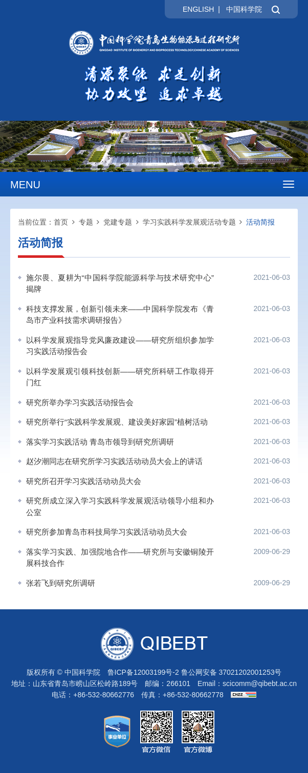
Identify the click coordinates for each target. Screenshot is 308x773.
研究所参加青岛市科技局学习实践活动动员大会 (106, 531)
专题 (86, 222)
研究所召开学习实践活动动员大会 (83, 481)
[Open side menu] (288, 184)
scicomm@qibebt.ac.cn (260, 683)
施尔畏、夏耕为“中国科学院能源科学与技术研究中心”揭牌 (120, 283)
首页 (61, 222)
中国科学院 (244, 9)
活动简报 (260, 222)
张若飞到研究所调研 (60, 583)
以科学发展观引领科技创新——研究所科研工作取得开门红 (120, 377)
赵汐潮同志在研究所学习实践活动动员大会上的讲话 (114, 461)
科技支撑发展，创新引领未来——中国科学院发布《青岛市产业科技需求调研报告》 (120, 314)
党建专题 (117, 222)
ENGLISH (198, 9)
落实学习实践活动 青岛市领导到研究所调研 (100, 441)
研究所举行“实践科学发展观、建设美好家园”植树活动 (117, 421)
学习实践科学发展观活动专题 (189, 222)
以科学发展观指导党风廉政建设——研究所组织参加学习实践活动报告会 (120, 346)
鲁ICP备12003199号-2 (143, 672)
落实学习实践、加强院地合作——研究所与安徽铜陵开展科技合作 (120, 557)
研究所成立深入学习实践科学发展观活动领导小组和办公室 (120, 506)
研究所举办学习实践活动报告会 (80, 402)
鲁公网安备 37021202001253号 (231, 672)
